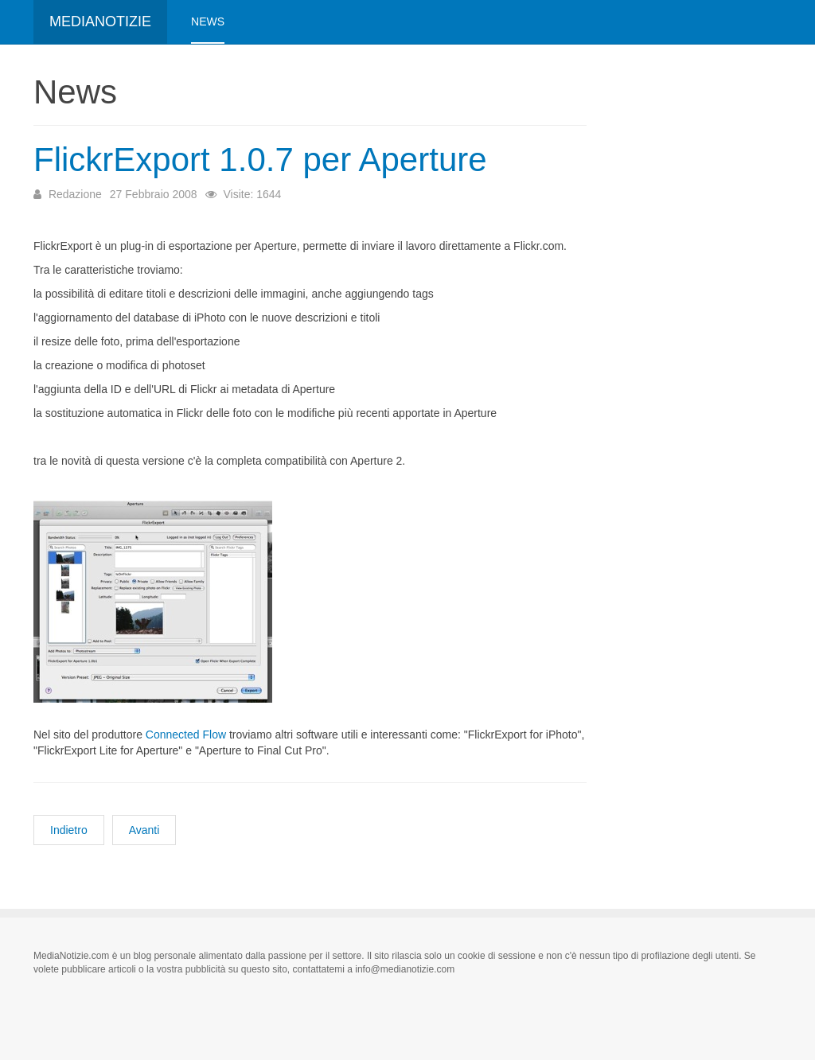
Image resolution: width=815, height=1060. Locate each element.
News (207, 21)
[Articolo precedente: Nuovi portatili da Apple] (68, 830)
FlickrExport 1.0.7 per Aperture (260, 159)
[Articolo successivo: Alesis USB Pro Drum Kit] (144, 830)
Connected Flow (186, 734)
